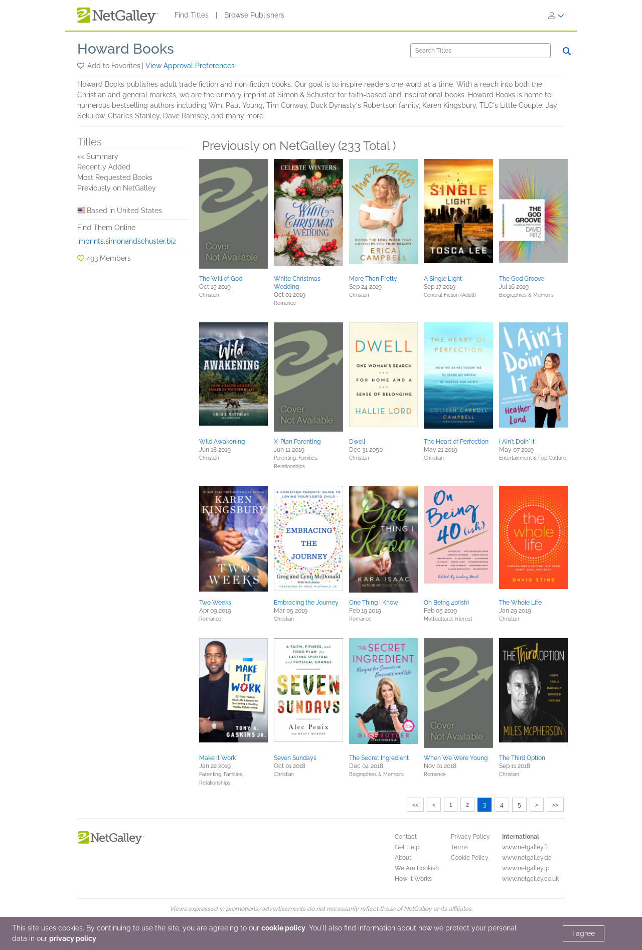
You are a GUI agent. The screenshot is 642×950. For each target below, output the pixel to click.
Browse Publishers (254, 15)
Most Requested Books (114, 177)
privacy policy (72, 938)
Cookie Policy (470, 857)
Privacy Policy (470, 836)
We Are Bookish (417, 868)
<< (415, 804)
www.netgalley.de (526, 857)
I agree (583, 933)
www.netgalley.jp (525, 868)
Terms (459, 847)
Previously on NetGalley (116, 188)
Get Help (407, 847)
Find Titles (192, 15)
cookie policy (283, 928)
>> (555, 804)
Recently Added (103, 167)
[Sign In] (556, 16)
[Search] (480, 50)
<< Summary (97, 156)
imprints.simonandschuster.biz (126, 241)
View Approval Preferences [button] (190, 66)
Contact (406, 836)
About (403, 857)
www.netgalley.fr (525, 847)
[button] (81, 65)
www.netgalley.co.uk (530, 878)
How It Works (413, 878)
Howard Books (125, 49)
